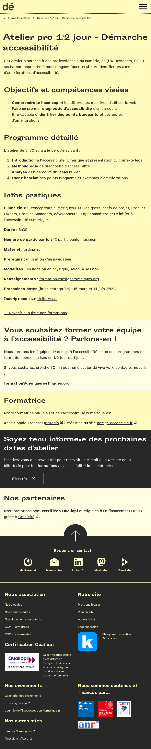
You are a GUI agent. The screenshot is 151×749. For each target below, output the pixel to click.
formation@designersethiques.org (69, 279)
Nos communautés (17, 612)
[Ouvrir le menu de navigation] (143, 6)
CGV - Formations (17, 627)
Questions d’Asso (17, 738)
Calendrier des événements (23, 696)
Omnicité (26, 517)
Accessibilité (86, 619)
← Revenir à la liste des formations (35, 313)
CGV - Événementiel (18, 634)
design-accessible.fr (115, 423)
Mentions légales (89, 604)
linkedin (52, 423)
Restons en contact (72, 551)
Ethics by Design (16, 703)
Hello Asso (47, 299)
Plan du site (86, 612)
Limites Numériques (18, 731)
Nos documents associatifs (23, 619)
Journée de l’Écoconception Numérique (31, 710)
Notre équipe (13, 604)
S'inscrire (20, 479)
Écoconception (88, 627)
